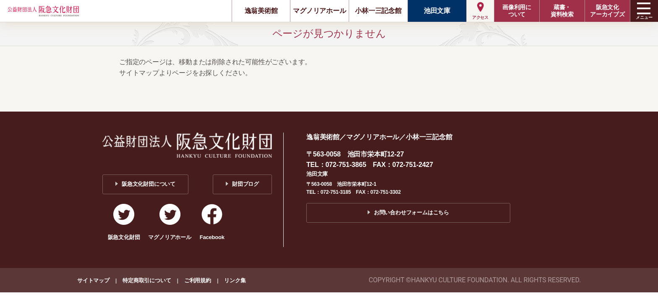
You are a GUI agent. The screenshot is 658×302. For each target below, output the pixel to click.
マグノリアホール (319, 10)
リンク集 (234, 280)
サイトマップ (93, 280)
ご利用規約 (197, 280)
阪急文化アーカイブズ (607, 11)
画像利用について (516, 11)
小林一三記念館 (378, 10)
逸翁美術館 (261, 10)
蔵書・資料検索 (562, 11)
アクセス (480, 17)
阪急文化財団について (148, 184)
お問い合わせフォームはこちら (411, 212)
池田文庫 (437, 10)
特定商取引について (147, 280)
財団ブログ (245, 184)
